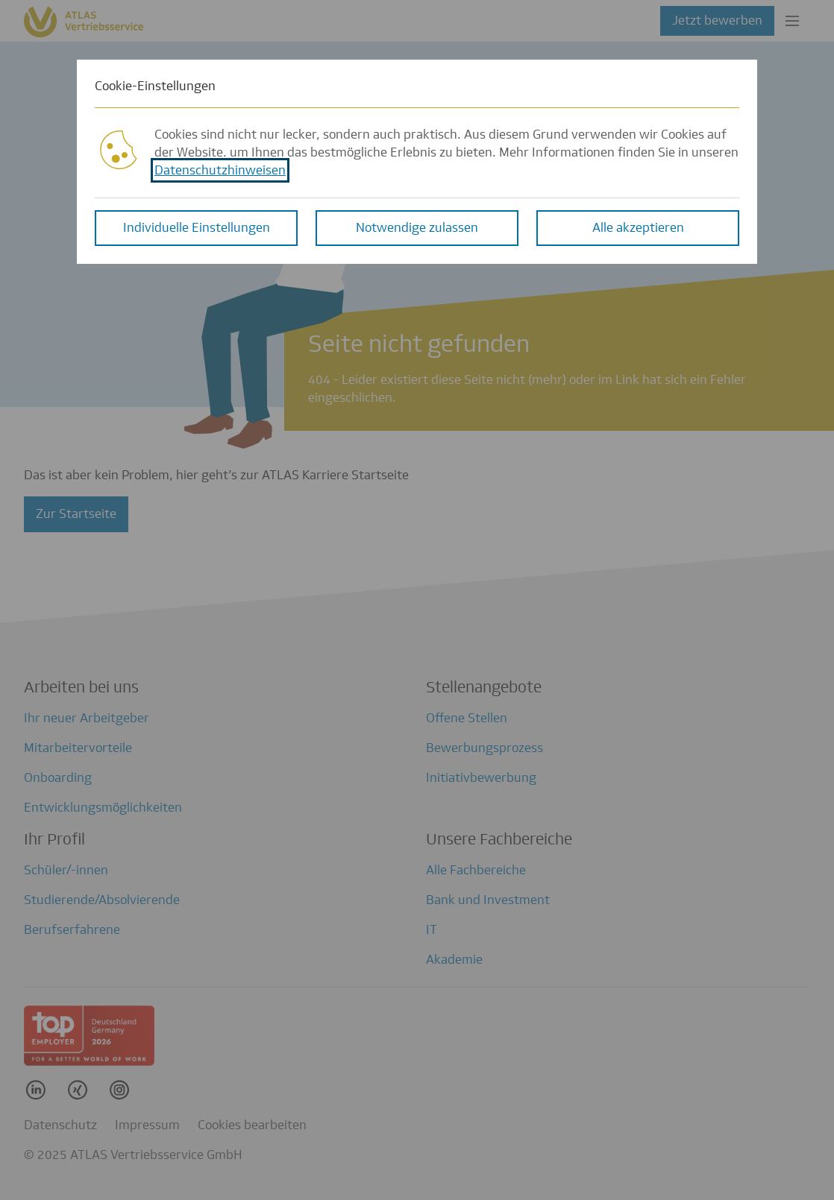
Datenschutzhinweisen (220, 165)
